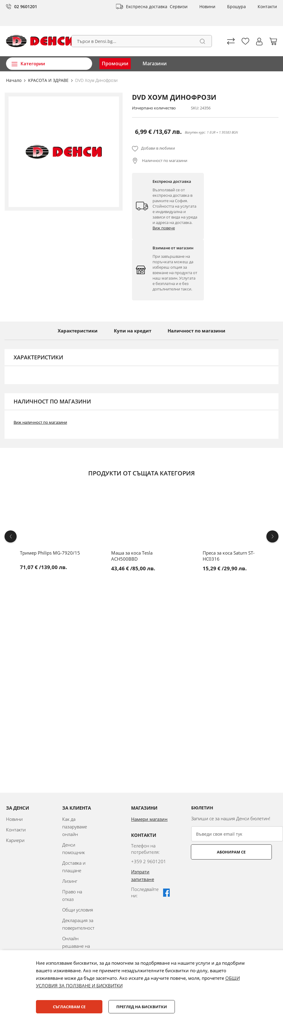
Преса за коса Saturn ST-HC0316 (229, 556)
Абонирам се (215, 852)
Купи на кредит (132, 331)
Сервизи (179, 6)
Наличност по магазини (164, 160)
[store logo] (40, 41)
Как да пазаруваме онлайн (74, 826)
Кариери (15, 840)
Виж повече (164, 228)
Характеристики (78, 331)
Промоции (115, 63)
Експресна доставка (146, 6)
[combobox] (141, 41)
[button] (259, 41)
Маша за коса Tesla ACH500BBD (132, 556)
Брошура (236, 6)
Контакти (267, 6)
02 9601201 (25, 6)
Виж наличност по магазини (40, 422)
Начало (14, 80)
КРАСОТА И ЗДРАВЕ (49, 80)
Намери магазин (149, 819)
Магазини (155, 63)
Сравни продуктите (231, 41)
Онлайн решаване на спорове (76, 946)
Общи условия (77, 910)
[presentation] (237, 874)
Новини (207, 6)
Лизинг (69, 881)
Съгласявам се (69, 1006)
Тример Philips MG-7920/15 (50, 553)
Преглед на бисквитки (141, 1006)
